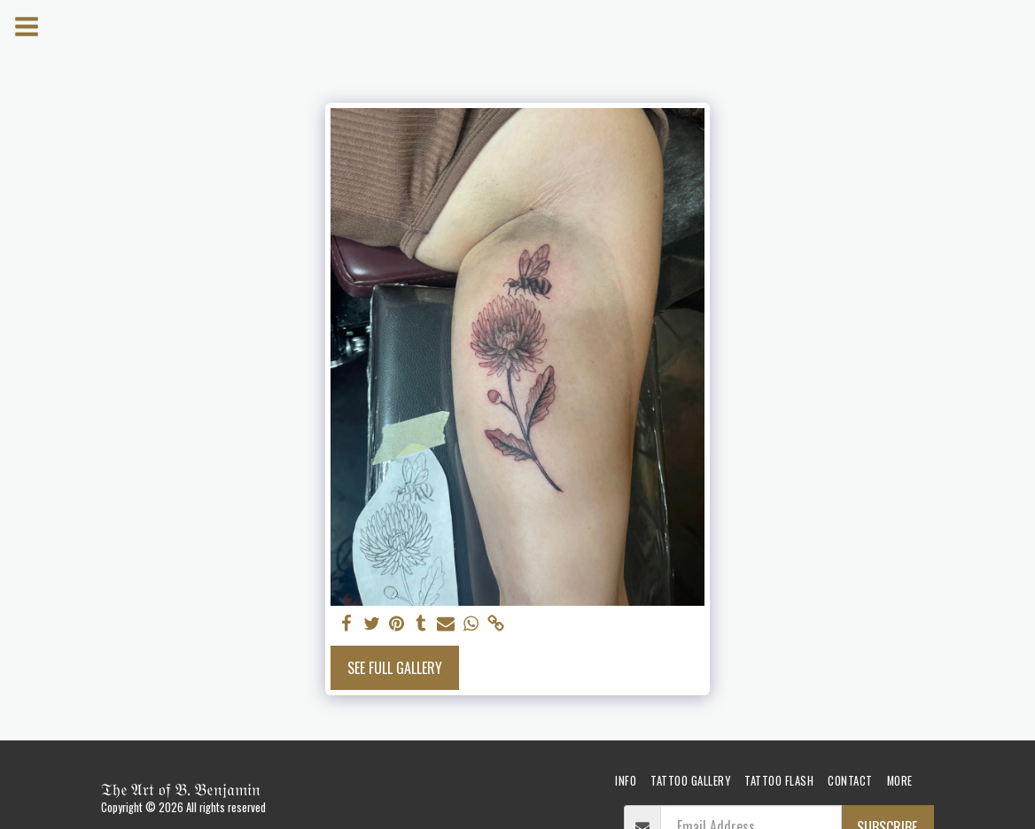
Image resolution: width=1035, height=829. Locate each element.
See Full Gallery (394, 667)
